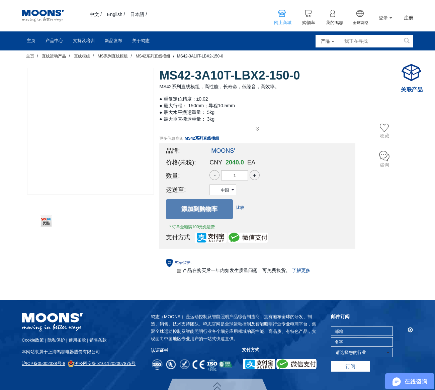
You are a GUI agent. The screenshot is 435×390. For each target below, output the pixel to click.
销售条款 (98, 340)
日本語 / (138, 14)
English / (116, 14)
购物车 (308, 22)
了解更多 (301, 270)
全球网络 (361, 22)
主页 (31, 40)
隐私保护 (56, 340)
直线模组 (82, 56)
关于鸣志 (141, 40)
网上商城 (282, 22)
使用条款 (77, 340)
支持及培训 (84, 40)
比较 (240, 207)
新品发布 (113, 40)
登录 (385, 17)
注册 (408, 17)
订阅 (350, 366)
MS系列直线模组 (113, 56)
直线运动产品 (54, 56)
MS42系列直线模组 (153, 56)
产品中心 (54, 40)
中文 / (96, 14)
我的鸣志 (334, 22)
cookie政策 (33, 340)
